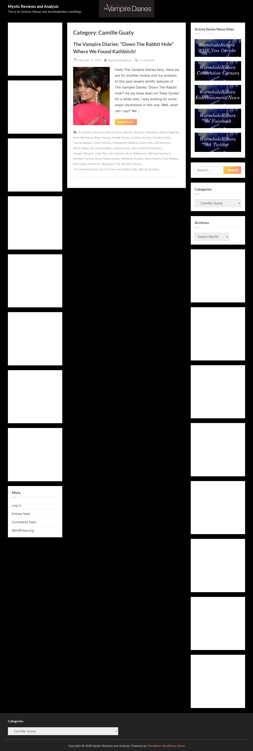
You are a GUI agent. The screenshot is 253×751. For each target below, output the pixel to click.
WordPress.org (23, 530)
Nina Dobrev (153, 158)
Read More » (127, 122)
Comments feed (24, 522)
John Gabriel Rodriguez (146, 148)
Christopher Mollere (125, 142)
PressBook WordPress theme (166, 745)
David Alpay (81, 148)
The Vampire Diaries (128, 164)
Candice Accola (141, 137)
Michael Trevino (83, 158)
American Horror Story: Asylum (112, 132)
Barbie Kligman (169, 132)
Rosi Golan (80, 164)
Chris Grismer (102, 142)
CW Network (162, 142)
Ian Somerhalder (100, 148)
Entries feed (21, 514)
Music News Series (107, 158)
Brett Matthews (83, 137)
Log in (16, 505)
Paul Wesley (170, 158)
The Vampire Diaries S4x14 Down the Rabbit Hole (105, 169)
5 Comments (147, 60)
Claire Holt (145, 142)
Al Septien (84, 132)
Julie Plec (101, 153)
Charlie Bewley (82, 142)
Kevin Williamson (136, 153)
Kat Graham (116, 153)
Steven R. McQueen (101, 164)
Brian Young (102, 137)
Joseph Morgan (83, 153)
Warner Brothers (149, 169)
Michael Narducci (159, 153)
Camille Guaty (120, 137)
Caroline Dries (161, 137)
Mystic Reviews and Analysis (33, 6)
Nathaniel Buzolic (132, 158)
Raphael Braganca (120, 60)
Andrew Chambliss (146, 132)
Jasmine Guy (121, 148)
